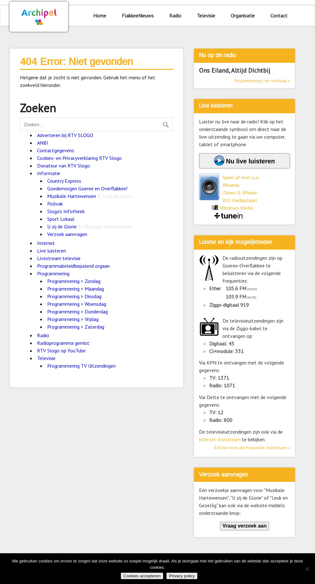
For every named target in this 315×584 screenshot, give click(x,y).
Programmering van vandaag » (262, 80)
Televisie (206, 15)
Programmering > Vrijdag (73, 319)
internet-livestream (220, 439)
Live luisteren (51, 250)
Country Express (64, 181)
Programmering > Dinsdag (74, 296)
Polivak (55, 203)
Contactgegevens (55, 150)
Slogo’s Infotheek (66, 211)
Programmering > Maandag (75, 288)
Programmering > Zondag (73, 281)
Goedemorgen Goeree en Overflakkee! (87, 188)
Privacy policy (182, 576)
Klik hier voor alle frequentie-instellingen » (252, 447)
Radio (175, 15)
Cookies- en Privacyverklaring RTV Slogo (79, 158)
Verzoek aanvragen (67, 234)
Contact (278, 15)
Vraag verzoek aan (244, 525)
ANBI (42, 143)
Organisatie (243, 15)
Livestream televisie (58, 258)
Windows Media (236, 208)
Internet (46, 243)
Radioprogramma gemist (63, 343)
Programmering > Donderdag (77, 311)
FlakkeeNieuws (138, 15)
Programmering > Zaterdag (75, 327)
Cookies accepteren (142, 576)
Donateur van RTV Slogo (63, 165)
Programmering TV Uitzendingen (81, 366)
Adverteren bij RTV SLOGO (65, 135)
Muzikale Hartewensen (89, 196)
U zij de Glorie (89, 226)
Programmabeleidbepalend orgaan (73, 266)
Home (99, 15)
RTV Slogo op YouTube (61, 350)
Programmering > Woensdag (76, 304)
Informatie (48, 173)
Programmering (53, 273)
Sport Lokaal (60, 219)
